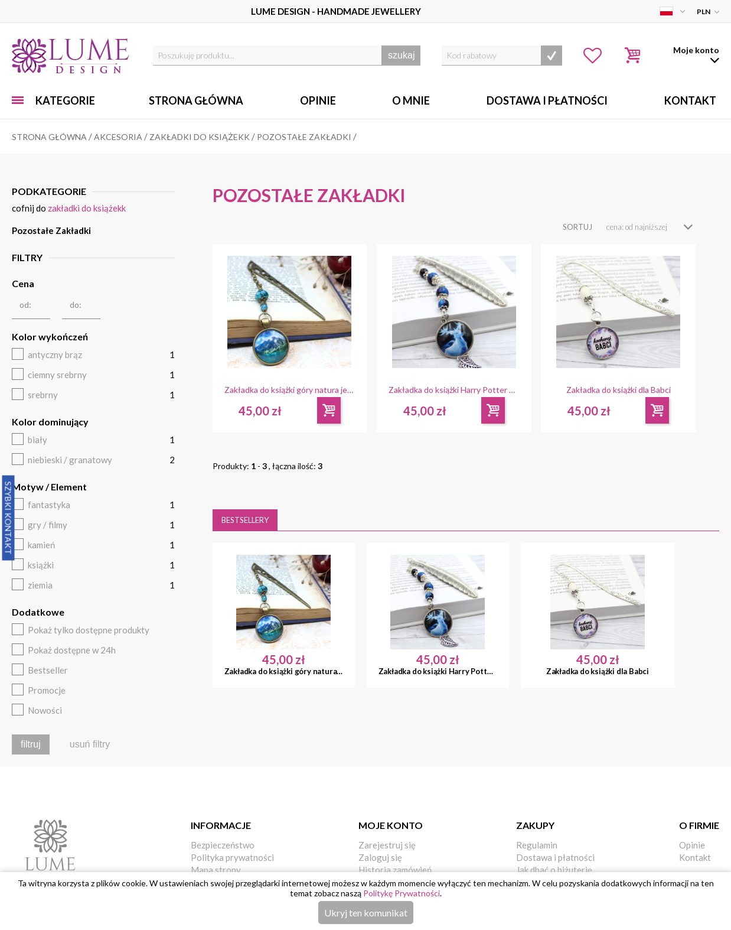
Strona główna (196, 100)
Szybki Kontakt (9, 517)
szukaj (401, 55)
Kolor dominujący (50, 421)
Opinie (318, 100)
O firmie (699, 825)
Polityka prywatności (232, 857)
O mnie (411, 100)
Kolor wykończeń (50, 336)
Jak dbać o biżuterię (554, 869)
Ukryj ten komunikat (365, 912)
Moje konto (390, 825)
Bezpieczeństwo (222, 845)
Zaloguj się (380, 857)
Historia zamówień (395, 869)
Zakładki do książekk (87, 208)
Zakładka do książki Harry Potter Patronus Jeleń (454, 390)
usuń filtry (90, 744)
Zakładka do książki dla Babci (618, 390)
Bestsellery (245, 520)
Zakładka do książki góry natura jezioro (289, 390)
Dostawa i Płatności (547, 100)
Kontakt (690, 100)
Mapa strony (216, 869)
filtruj (31, 744)
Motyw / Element (49, 486)
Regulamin (536, 845)
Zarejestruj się (387, 845)
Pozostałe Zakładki (51, 230)
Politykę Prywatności (401, 893)
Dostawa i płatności (555, 857)
